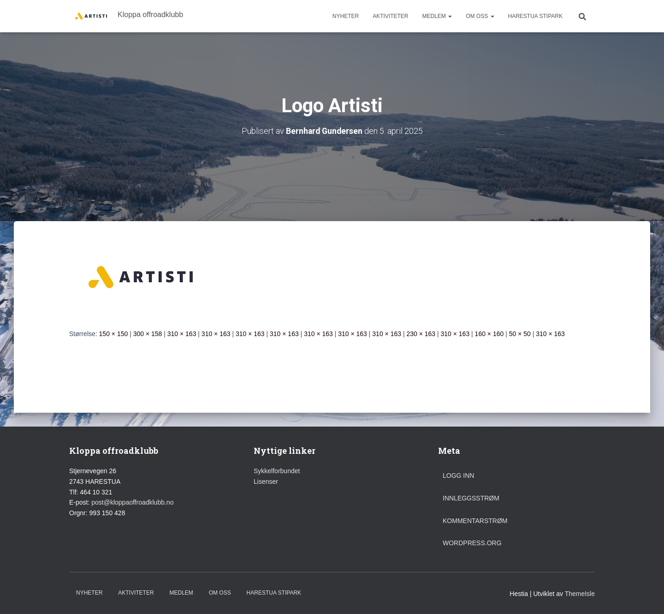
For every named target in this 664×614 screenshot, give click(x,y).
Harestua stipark (535, 16)
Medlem (437, 16)
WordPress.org (472, 543)
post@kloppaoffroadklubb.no (132, 502)
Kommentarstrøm (475, 520)
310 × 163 (181, 333)
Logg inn (458, 475)
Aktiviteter (390, 16)
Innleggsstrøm (471, 498)
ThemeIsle (580, 593)
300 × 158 (147, 333)
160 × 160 (489, 333)
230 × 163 (420, 333)
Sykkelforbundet (277, 471)
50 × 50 (520, 333)
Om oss (480, 16)
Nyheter (345, 16)
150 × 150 (113, 333)
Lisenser (266, 481)
